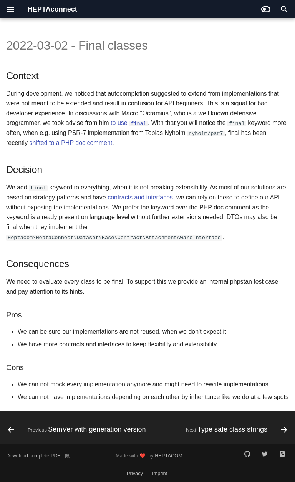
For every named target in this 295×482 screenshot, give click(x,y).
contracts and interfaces (140, 197)
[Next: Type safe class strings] (235, 430)
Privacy (135, 473)
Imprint (159, 473)
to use (129, 123)
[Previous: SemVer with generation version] (78, 430)
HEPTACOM (168, 455)
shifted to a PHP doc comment (70, 143)
